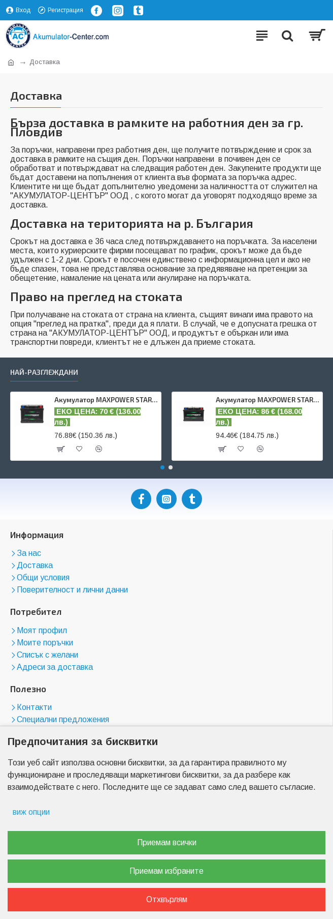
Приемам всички (166, 842)
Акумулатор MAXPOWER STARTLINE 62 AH (106, 400)
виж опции (31, 812)
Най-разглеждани (44, 372)
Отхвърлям (166, 899)
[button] (162, 467)
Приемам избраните (166, 871)
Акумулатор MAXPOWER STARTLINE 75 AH (267, 400)
